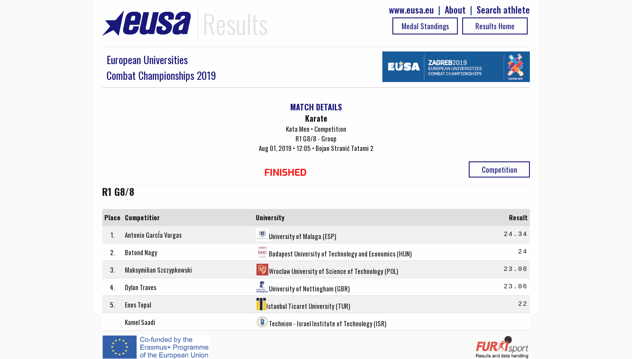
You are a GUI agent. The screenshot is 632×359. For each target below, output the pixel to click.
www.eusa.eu (411, 9)
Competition (499, 169)
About (455, 9)
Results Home (495, 26)
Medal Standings (425, 26)
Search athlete (503, 9)
